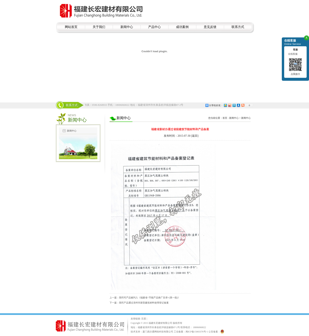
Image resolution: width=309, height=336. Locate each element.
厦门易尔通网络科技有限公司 (157, 331)
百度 (144, 318)
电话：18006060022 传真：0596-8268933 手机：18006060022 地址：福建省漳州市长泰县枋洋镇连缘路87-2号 (122, 104)
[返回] (194, 135)
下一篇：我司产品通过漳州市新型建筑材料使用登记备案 (139, 302)
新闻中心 (71, 130)
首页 (224, 118)
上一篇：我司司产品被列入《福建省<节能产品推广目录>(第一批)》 (145, 297)
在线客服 (293, 54)
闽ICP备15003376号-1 (197, 331)
